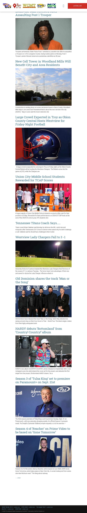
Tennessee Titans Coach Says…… (38, 223)
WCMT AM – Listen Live (21, 509)
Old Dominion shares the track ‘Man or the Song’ (42, 280)
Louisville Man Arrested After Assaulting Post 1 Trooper (36, 13)
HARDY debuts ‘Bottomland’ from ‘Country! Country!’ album (38, 330)
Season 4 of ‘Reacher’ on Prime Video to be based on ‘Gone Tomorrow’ (42, 430)
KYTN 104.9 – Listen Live (28, 507)
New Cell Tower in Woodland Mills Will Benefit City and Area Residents (43, 63)
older (18, 478)
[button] (63, 6)
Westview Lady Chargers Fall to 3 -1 (40, 237)
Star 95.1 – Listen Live (7, 509)
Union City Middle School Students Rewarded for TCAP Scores (40, 178)
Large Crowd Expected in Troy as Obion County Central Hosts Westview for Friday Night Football (43, 120)
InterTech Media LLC (39, 511)
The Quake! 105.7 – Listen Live (44, 507)
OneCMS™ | (25, 511)
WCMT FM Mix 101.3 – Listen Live (11, 507)
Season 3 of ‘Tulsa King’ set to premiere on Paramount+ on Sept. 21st (42, 380)
